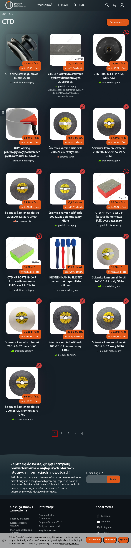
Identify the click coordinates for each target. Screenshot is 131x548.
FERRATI (63, 5)
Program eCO (45, 527)
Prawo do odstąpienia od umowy (21, 523)
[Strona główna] (16, 5)
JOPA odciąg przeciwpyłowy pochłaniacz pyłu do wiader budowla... (22, 152)
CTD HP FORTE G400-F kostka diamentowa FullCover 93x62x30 (22, 281)
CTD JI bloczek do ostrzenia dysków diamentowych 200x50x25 (65, 78)
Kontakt (43, 531)
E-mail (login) (93, 465)
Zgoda (123, 540)
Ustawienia (94, 540)
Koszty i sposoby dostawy (18, 516)
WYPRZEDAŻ (44, 5)
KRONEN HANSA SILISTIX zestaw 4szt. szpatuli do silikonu (65, 281)
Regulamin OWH (47, 523)
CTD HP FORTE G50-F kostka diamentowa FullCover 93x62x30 (109, 216)
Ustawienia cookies (20, 529)
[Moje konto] (122, 5)
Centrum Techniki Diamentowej (47, 509)
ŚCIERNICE (80, 5)
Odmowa (110, 540)
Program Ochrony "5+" (50, 514)
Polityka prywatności (49, 518)
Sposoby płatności (19, 511)
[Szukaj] (107, 5)
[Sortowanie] (117, 22)
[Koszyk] (114, 5)
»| (82, 425)
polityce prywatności (69, 544)
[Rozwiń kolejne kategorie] (96, 5)
